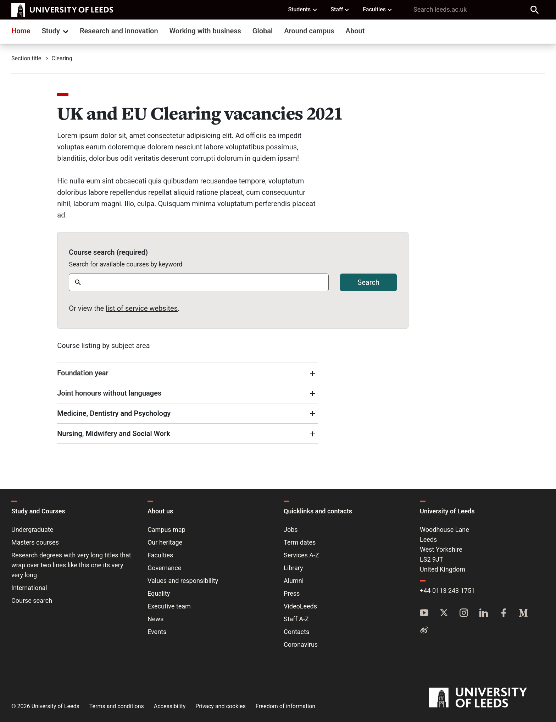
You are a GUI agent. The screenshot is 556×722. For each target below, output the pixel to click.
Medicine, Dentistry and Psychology (114, 413)
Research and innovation (119, 31)
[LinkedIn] (483, 613)
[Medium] (523, 613)
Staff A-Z (296, 619)
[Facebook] (503, 613)
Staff (340, 9)
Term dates (300, 542)
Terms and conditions (116, 706)
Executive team (169, 606)
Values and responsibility (183, 580)
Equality (159, 593)
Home (20, 31)
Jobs (291, 529)
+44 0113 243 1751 (447, 590)
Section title (26, 58)
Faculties (378, 9)
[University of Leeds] (487, 698)
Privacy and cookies (220, 706)
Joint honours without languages (109, 393)
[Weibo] (424, 630)
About (355, 31)
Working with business (205, 31)
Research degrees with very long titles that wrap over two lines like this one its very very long (71, 565)
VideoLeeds (300, 606)
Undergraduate (32, 529)
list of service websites (142, 308)
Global (262, 31)
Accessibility (170, 706)
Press (292, 593)
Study (56, 31)
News (155, 619)
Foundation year (82, 373)
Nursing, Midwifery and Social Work (113, 433)
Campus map (166, 529)
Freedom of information (285, 706)
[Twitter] (444, 613)
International (29, 587)
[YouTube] (424, 613)
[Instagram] (463, 613)
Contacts (296, 631)
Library (293, 568)
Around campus (309, 31)
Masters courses (35, 542)
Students (302, 9)
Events (157, 631)
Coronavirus (301, 644)
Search (368, 282)
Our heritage (165, 542)
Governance (164, 568)
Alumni (294, 580)
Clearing (61, 58)
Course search (31, 600)
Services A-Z (301, 555)
